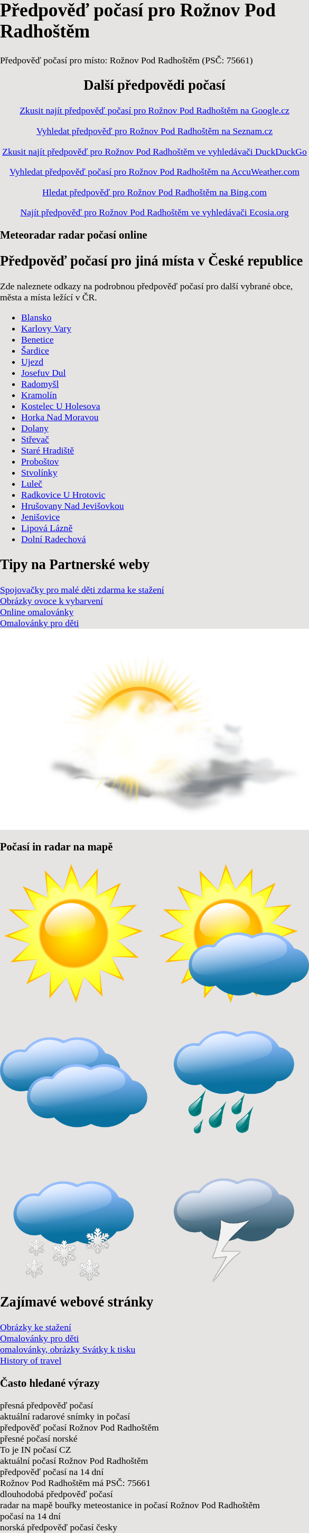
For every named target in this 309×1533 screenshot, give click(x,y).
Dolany (35, 428)
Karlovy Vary (46, 328)
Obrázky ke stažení (35, 1327)
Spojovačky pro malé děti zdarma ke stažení (82, 589)
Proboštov (40, 461)
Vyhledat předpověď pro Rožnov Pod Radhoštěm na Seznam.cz (154, 131)
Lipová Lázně (46, 528)
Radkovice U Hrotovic (63, 494)
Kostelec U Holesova (60, 406)
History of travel (30, 1360)
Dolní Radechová (53, 539)
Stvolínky (39, 472)
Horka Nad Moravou (60, 417)
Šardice (35, 350)
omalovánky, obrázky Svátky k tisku (67, 1349)
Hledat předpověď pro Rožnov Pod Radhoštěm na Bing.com (154, 192)
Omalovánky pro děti (39, 623)
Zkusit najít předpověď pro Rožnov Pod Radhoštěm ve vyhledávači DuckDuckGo (154, 151)
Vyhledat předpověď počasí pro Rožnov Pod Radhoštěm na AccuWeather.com (154, 171)
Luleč (31, 483)
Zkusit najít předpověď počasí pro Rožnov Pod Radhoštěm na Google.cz (154, 110)
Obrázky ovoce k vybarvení (51, 600)
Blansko (36, 317)
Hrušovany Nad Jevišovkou (72, 505)
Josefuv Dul (43, 372)
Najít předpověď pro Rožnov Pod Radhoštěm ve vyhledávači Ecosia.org (155, 212)
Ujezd (32, 361)
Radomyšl (40, 383)
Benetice (37, 339)
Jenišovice (40, 517)
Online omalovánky (36, 612)
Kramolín (39, 395)
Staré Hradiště (47, 450)
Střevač (35, 439)
